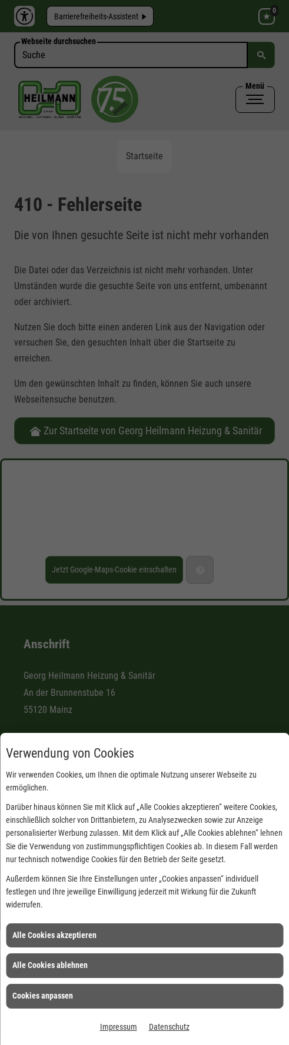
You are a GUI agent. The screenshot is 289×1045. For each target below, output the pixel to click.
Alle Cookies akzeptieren (54, 935)
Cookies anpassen (42, 995)
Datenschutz (169, 1026)
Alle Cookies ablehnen (50, 965)
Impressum (118, 1026)
